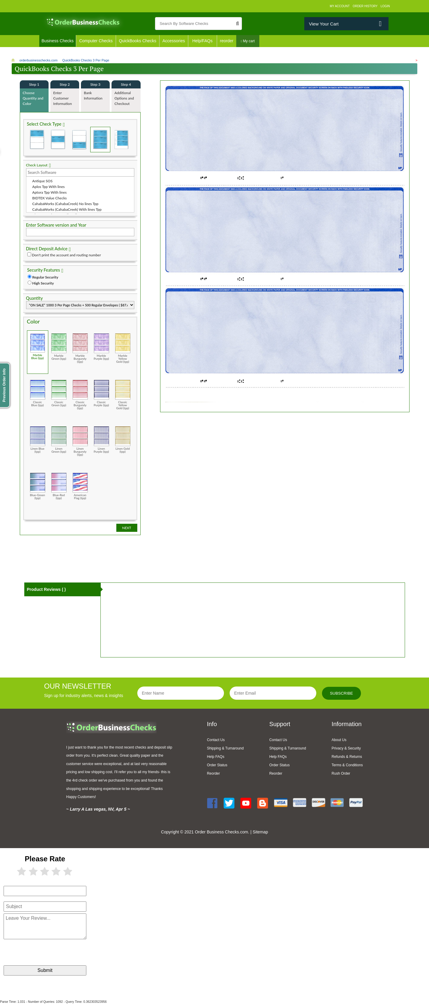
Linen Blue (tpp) (37, 439)
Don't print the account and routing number (66, 255)
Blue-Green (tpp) (37, 486)
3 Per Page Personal (121, 139)
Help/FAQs (203, 41)
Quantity (34, 298)
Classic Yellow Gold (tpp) (122, 395)
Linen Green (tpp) (59, 439)
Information (347, 724)
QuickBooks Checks (138, 41)
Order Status (217, 765)
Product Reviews (46, 589)
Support (279, 724)
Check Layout (37, 165)
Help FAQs (215, 757)
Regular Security (45, 277)
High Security (43, 283)
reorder (227, 41)
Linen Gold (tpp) (122, 439)
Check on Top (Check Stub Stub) (37, 139)
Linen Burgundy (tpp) (80, 441)
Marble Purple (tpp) (101, 346)
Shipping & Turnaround (225, 748)
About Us (339, 740)
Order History (365, 6)
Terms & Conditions (347, 765)
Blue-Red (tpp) (59, 486)
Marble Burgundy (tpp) (80, 348)
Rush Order (341, 773)
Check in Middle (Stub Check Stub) (58, 139)
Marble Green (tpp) (59, 346)
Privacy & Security (346, 748)
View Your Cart (323, 23)
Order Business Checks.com (221, 832)
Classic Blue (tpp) (37, 393)
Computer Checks (96, 41)
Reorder (213, 773)
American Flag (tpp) (80, 486)
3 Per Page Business (100, 139)
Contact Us (216, 740)
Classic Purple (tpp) (101, 393)
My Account (340, 6)
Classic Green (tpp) (59, 393)
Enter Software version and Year (56, 225)
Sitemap (260, 832)
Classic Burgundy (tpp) (80, 395)
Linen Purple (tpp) (101, 439)
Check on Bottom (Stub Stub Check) (79, 139)
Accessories (174, 41)
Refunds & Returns (347, 757)
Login (385, 6)
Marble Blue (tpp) (37, 346)
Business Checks (58, 41)
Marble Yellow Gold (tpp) (122, 348)
